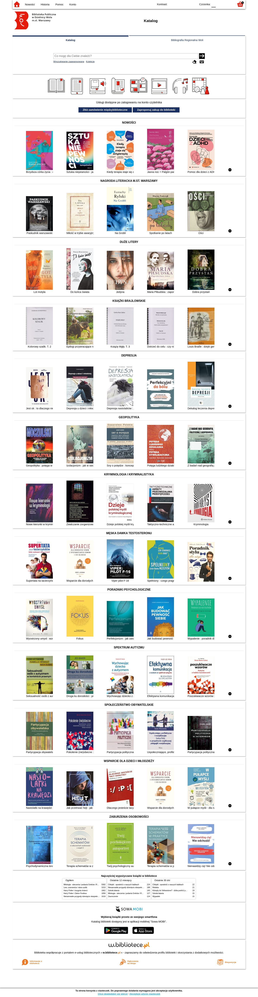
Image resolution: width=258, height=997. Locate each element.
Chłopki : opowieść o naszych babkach (123, 885)
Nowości (30, 4)
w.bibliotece (112, 952)
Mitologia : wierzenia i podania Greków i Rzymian (83, 885)
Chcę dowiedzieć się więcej (113, 994)
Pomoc (59, 4)
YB (186, 4)
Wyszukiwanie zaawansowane (68, 61)
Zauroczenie (113, 896)
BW (178, 4)
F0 (213, 4)
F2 (228, 4)
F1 (219, 4)
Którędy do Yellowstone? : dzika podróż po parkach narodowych (178, 890)
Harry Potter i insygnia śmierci (76, 890)
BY (193, 4)
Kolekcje (90, 61)
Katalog (70, 40)
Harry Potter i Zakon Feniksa (75, 893)
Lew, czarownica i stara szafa (75, 887)
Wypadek (156, 896)
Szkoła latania (113, 890)
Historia (45, 4)
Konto (72, 4)
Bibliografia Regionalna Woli (187, 40)
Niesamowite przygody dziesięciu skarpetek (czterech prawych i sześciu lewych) (96, 896)
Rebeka (155, 887)
